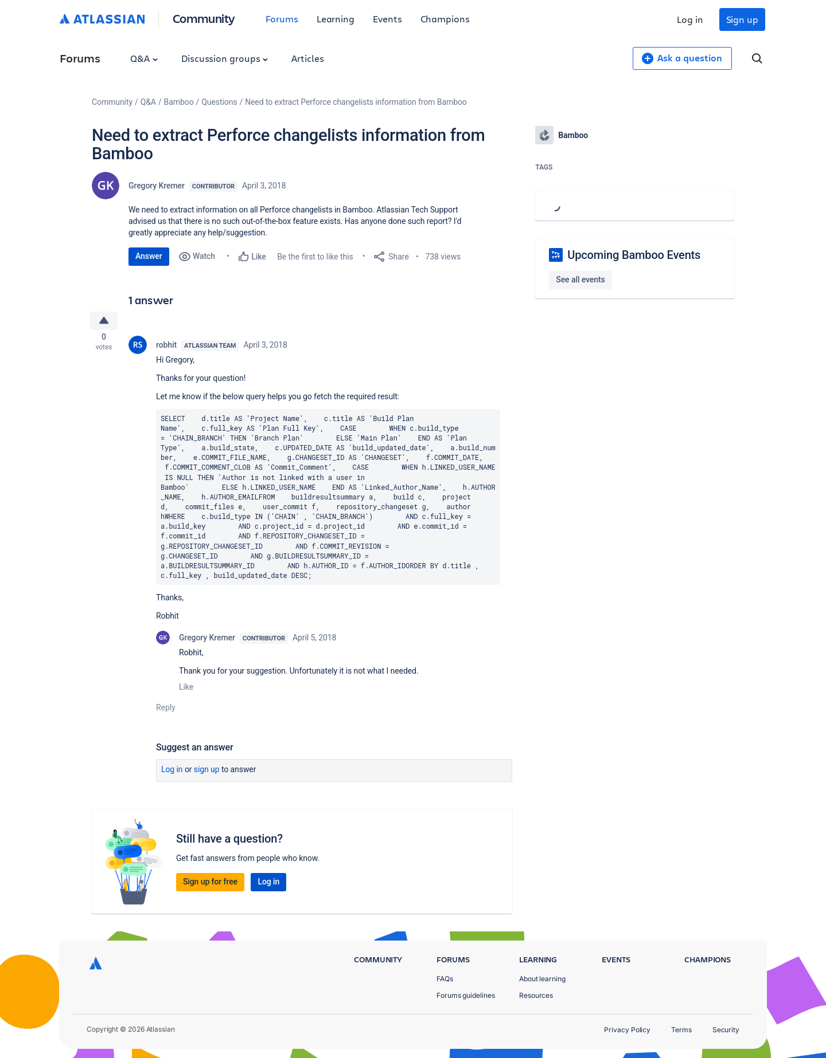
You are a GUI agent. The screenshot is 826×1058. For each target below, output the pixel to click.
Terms (681, 1029)
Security (725, 1029)
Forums (282, 19)
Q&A (144, 58)
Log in (690, 19)
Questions (219, 102)
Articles (307, 58)
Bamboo (179, 102)
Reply (166, 711)
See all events (580, 279)
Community (204, 18)
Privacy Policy (627, 1029)
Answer (148, 256)
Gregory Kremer (156, 185)
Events (387, 19)
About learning (542, 978)
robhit (166, 348)
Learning (335, 19)
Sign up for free (210, 885)
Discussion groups (224, 58)
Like (186, 690)
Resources (536, 995)
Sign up (742, 19)
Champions (445, 19)
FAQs (445, 978)
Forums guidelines (466, 995)
